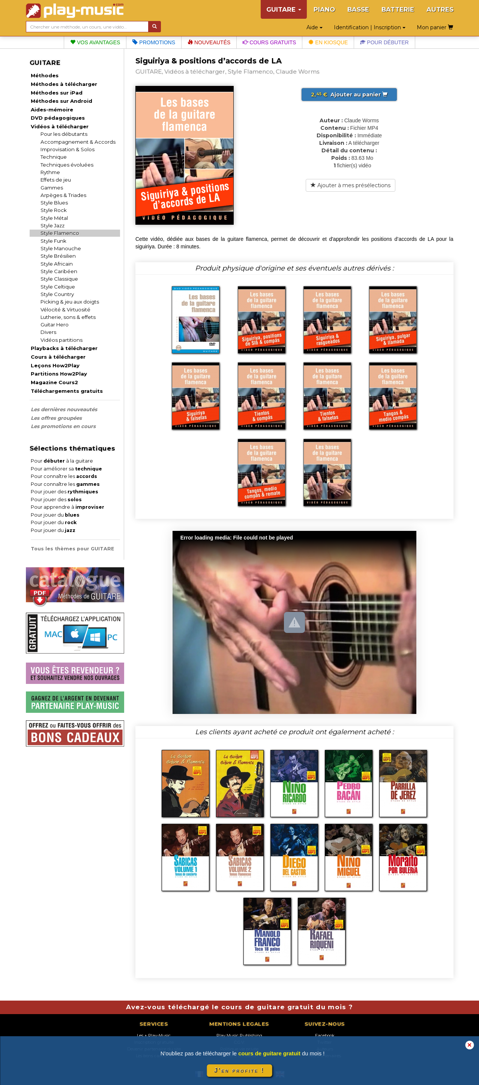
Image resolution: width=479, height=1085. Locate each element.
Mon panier (435, 27)
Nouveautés (209, 42)
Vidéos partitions (62, 340)
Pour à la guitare (62, 461)
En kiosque (328, 42)
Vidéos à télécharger (60, 126)
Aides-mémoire (52, 110)
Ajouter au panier (349, 94)
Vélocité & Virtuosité (65, 310)
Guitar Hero (55, 325)
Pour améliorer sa (66, 469)
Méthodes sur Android (61, 101)
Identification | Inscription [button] (369, 27)
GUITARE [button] (283, 9)
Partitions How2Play (59, 374)
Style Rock (54, 210)
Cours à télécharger (58, 357)
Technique (54, 157)
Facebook (325, 1035)
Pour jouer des (64, 491)
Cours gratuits (269, 42)
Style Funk (53, 241)
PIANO (324, 9)
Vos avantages (95, 42)
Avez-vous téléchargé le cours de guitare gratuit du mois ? (239, 1007)
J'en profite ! (239, 1070)
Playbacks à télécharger (64, 348)
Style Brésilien (58, 256)
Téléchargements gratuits (67, 391)
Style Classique (59, 279)
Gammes (52, 188)
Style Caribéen (59, 271)
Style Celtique (58, 287)
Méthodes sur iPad (57, 93)
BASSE (358, 9)
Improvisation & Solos (68, 149)
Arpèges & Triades (63, 195)
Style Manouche (61, 248)
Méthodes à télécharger (64, 84)
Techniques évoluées (67, 165)
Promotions (153, 42)
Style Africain (57, 264)
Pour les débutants (64, 134)
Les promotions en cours (63, 426)
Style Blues (54, 203)
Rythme (50, 172)
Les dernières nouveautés (64, 409)
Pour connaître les (64, 476)
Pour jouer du (55, 515)
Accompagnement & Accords (78, 142)
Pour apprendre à (67, 507)
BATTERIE (397, 9)
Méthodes (45, 75)
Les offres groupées (56, 418)
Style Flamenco (60, 233)
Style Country (57, 294)
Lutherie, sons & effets (68, 317)
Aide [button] (314, 27)
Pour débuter (384, 42)
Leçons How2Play (55, 365)
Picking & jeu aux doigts (70, 302)
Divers (48, 332)
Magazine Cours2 (54, 382)
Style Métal (54, 218)
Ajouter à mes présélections (350, 185)
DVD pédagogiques (58, 118)
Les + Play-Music (154, 1035)
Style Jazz (53, 225)
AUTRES (439, 9)
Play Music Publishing (239, 1035)
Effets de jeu (56, 180)
